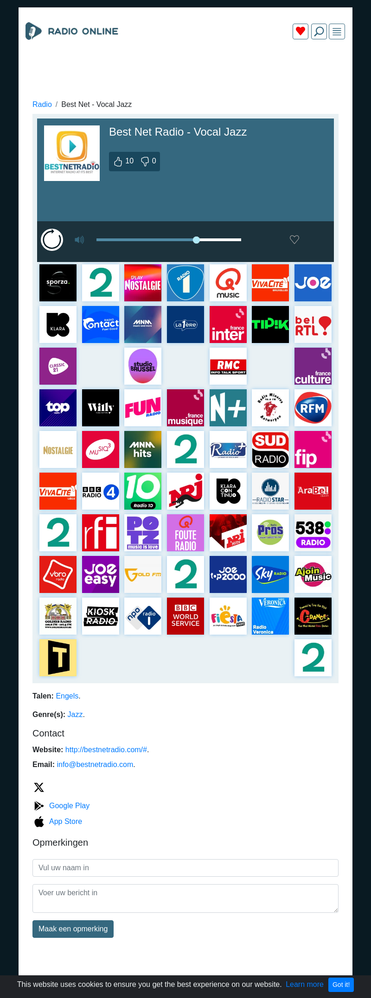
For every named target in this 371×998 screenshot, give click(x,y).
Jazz (75, 714)
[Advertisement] (185, 68)
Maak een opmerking (73, 929)
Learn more (305, 984)
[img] (337, 32)
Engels (67, 696)
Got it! (341, 984)
